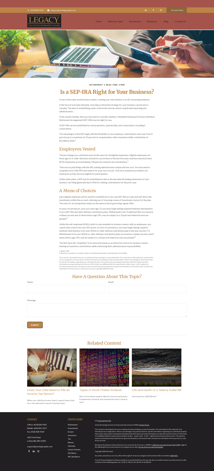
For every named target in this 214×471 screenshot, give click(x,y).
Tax (69, 439)
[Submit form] (35, 325)
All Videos (72, 453)
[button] (99, 14)
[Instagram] (38, 451)
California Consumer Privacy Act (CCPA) (166, 445)
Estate (71, 432)
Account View (177, 3)
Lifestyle (71, 446)
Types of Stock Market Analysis (100, 390)
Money (71, 442)
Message (31, 300)
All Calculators (74, 456)
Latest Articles (74, 449)
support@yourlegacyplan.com (61, 3)
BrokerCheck (144, 425)
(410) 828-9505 (35, 3)
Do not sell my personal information (150, 447)
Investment (73, 428)
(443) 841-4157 (40, 428)
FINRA (172, 456)
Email (111, 282)
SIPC (176, 456)
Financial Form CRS (104, 421)
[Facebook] (153, 2)
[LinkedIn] (146, 2)
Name (30, 282)
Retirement (73, 424)
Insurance (72, 435)
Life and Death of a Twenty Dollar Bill (156, 390)
